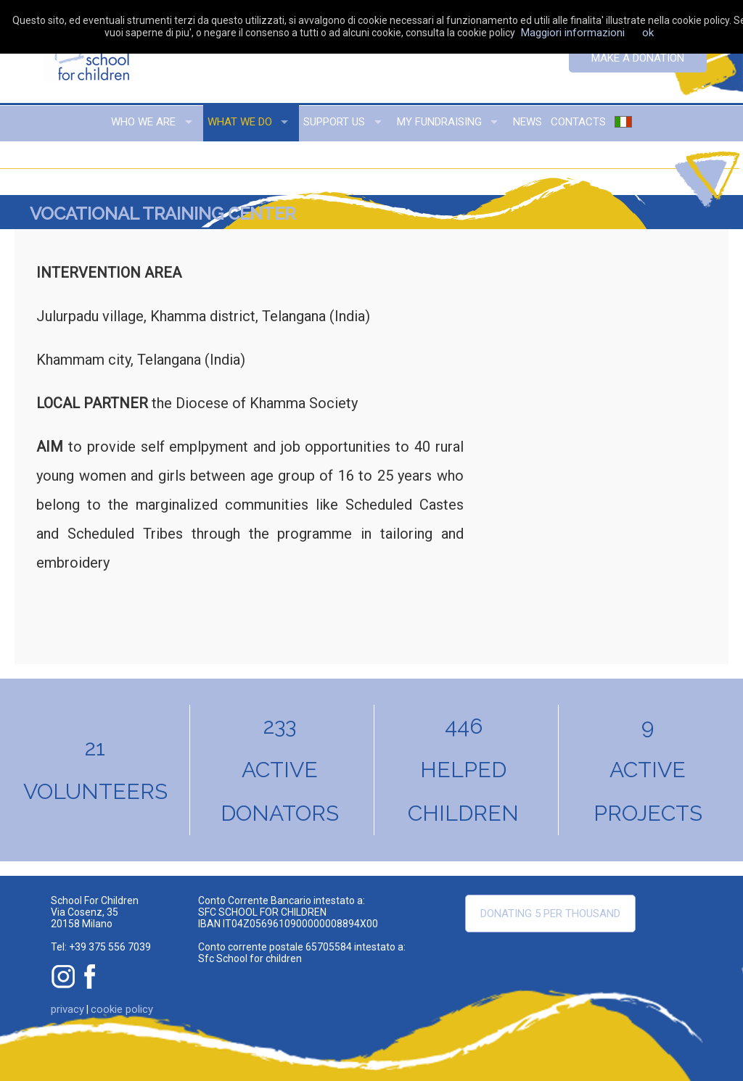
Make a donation (637, 58)
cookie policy (122, 1009)
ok (648, 32)
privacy (67, 1009)
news (527, 121)
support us (334, 121)
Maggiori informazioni (573, 32)
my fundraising (439, 121)
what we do (240, 121)
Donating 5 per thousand (550, 913)
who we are (143, 121)
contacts (578, 121)
